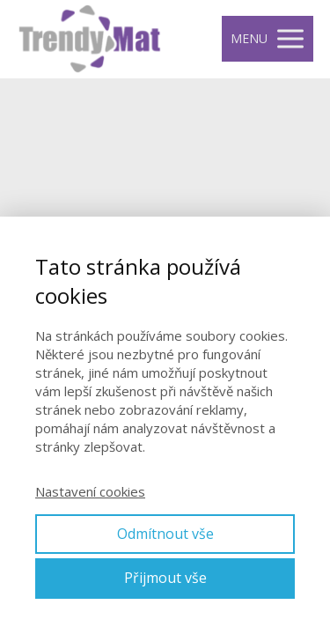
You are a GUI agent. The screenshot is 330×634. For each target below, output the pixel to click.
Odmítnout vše (165, 533)
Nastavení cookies (90, 491)
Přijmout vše (165, 577)
